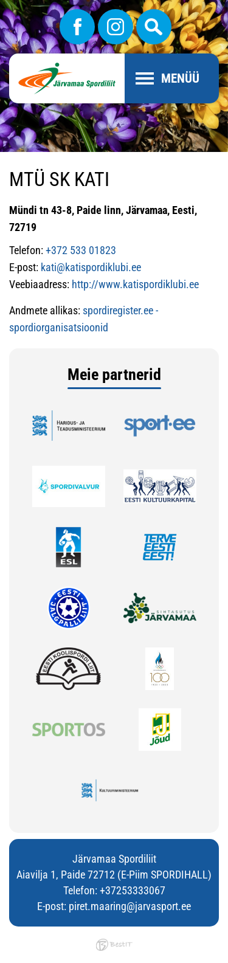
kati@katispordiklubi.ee (91, 267)
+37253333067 (132, 890)
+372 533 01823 (81, 250)
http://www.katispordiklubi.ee (135, 284)
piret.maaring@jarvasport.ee (130, 906)
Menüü (180, 78)
